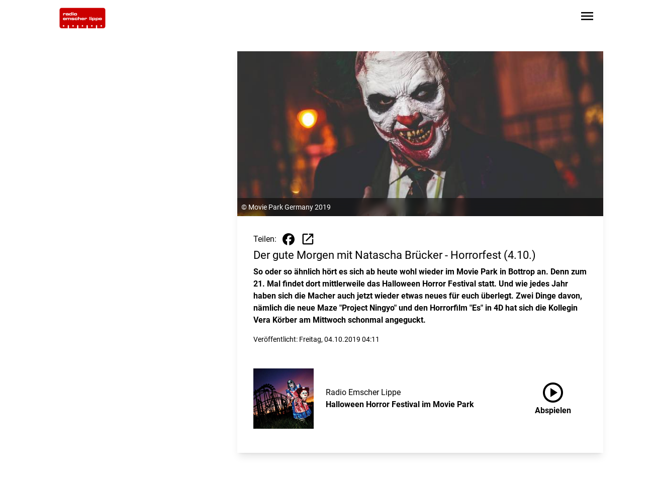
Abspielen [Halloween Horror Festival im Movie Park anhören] (553, 396)
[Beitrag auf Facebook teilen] (289, 239)
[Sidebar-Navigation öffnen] (587, 18)
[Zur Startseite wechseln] (82, 18)
